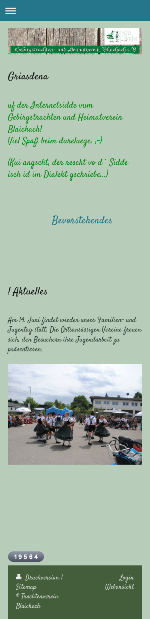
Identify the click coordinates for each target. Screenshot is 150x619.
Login (127, 578)
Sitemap (26, 587)
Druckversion (38, 578)
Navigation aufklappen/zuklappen (75, 10)
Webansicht (119, 587)
